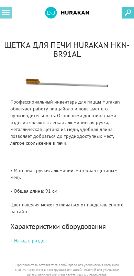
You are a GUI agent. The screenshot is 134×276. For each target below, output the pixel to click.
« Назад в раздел (28, 241)
